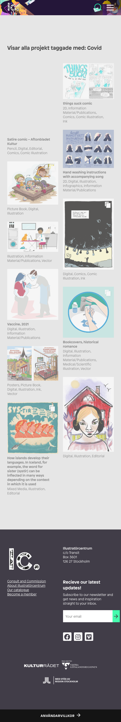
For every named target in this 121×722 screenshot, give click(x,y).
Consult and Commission (26, 581)
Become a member (22, 594)
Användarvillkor (58, 716)
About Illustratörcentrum (26, 585)
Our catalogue (18, 590)
